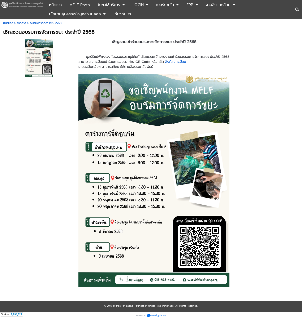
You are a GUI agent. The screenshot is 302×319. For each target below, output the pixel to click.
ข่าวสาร (21, 23)
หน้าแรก (8, 23)
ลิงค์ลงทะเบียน (175, 61)
